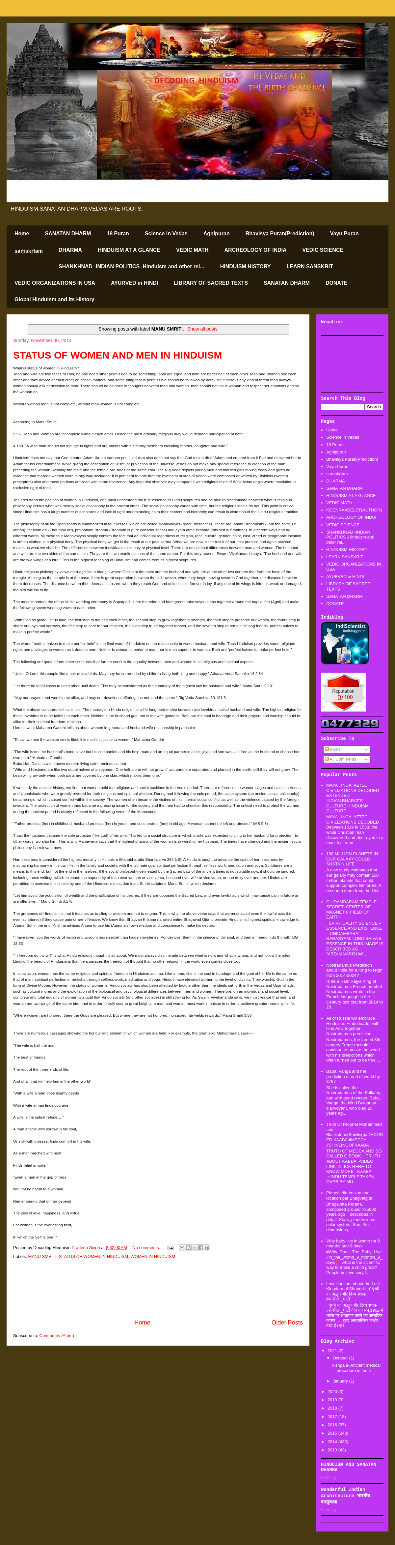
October (341, 1358)
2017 (333, 1416)
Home (21, 233)
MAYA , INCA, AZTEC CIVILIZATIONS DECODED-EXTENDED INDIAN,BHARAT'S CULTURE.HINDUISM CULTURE (353, 798)
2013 (333, 1449)
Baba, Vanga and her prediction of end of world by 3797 (353, 1076)
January (341, 1381)
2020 (333, 1391)
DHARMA (70, 250)
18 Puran (118, 233)
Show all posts (202, 329)
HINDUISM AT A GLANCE (129, 250)
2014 (333, 1441)
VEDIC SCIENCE (323, 250)
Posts (333, 749)
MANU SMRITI (42, 1256)
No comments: (146, 1247)
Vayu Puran (344, 233)
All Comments (340, 759)
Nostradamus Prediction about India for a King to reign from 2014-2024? (354, 970)
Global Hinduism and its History (54, 299)
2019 (333, 1399)
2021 (333, 1350)
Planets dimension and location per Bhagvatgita (349, 1195)
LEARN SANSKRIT (310, 266)
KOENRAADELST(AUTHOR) (354, 510)
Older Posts (287, 1322)
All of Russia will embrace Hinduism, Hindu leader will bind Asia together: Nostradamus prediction (352, 1026)
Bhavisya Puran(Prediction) (280, 233)
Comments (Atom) (57, 1335)
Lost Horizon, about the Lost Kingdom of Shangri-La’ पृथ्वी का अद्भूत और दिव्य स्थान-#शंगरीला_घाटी (353, 1291)
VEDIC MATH (192, 250)
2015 (333, 1433)
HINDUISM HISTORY (245, 266)
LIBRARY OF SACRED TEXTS (211, 283)
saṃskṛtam (28, 251)
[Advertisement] (158, 1289)
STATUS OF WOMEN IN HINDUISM (93, 1256)
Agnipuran (216, 233)
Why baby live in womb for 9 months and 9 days (353, 1244)
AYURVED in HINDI (134, 283)
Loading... (330, 1477)
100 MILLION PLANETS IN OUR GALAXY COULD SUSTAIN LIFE (352, 858)
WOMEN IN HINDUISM (152, 1256)
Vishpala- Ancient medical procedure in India (356, 1368)
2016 (333, 1424)
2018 (333, 1408)
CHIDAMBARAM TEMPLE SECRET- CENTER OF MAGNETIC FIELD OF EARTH (351, 909)
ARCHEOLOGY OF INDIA (255, 250)
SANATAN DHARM (68, 233)
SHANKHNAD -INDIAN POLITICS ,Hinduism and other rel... (131, 266)
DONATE (336, 283)
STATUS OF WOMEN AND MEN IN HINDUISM (117, 355)
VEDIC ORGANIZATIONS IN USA (54, 283)
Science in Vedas (166, 233)
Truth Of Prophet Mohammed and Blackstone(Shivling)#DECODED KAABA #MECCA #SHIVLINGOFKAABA (354, 1134)
